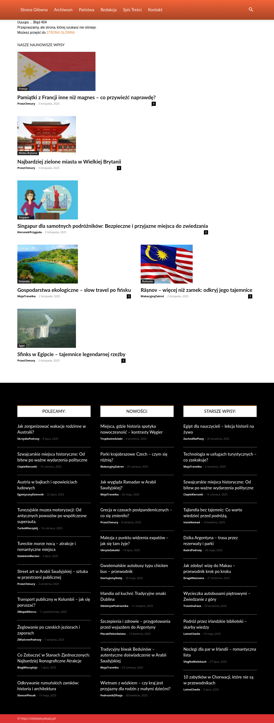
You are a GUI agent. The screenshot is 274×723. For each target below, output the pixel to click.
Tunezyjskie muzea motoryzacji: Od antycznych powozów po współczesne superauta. (52, 515)
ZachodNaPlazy (193, 438)
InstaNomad (191, 522)
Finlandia (24, 281)
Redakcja (109, 9)
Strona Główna (34, 9)
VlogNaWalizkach (195, 661)
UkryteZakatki (110, 550)
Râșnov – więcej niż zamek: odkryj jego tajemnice (196, 290)
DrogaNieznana (193, 578)
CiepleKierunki (27, 466)
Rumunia (147, 281)
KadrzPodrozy (192, 550)
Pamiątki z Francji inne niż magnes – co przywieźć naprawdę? (86, 97)
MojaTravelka (26, 296)
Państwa (86, 9)
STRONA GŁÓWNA (61, 32)
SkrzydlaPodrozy (28, 438)
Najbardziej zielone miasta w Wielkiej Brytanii (69, 161)
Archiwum (63, 9)
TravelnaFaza (192, 606)
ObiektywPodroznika (114, 606)
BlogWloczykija (27, 667)
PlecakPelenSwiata (113, 633)
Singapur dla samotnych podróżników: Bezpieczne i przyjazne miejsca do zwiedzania (112, 226)
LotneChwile (191, 633)
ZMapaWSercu (26, 611)
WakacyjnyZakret (152, 296)
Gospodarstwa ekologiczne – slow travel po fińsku (74, 290)
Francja (23, 88)
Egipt (22, 345)
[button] (251, 10)
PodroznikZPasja (111, 695)
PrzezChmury (26, 103)
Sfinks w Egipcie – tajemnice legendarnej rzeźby (71, 354)
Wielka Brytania (28, 153)
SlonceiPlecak (26, 695)
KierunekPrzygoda (29, 232)
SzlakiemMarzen (28, 556)
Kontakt (155, 9)
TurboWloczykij (27, 528)
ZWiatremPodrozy (29, 639)
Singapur (24, 217)
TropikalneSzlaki (111, 438)
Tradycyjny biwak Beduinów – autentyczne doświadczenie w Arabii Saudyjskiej (133, 654)
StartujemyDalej (111, 578)
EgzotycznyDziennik (30, 494)
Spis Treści (132, 9)
